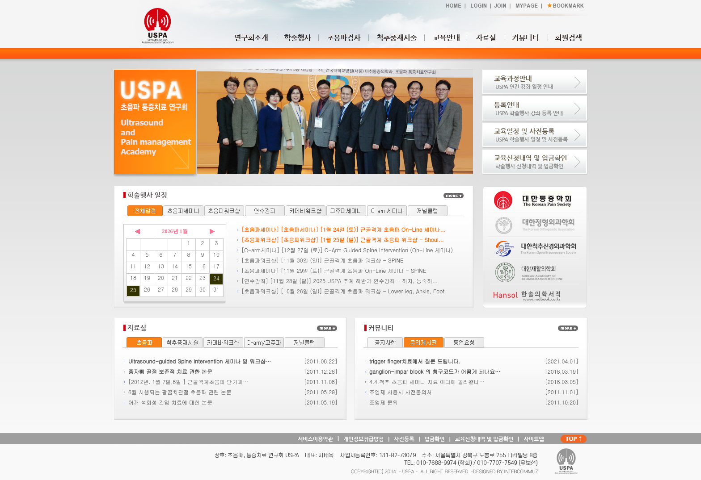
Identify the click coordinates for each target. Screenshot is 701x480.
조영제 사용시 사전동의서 (400, 392)
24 (216, 278)
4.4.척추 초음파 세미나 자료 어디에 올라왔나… (427, 381)
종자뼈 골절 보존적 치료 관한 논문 (170, 371)
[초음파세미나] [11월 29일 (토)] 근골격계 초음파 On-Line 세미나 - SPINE (333, 270)
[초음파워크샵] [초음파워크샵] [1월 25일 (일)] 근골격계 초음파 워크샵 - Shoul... (342, 239)
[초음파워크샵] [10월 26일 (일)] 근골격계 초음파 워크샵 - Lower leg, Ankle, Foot (342, 291)
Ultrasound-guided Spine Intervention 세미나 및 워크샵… (199, 361)
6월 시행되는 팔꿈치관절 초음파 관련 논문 (180, 392)
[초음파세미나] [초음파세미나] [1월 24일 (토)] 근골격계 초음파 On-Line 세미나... (343, 229)
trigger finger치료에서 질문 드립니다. (414, 361)
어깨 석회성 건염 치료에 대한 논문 (170, 402)
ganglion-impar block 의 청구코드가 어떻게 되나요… (434, 371)
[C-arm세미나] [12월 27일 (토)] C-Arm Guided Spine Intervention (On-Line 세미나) (347, 250)
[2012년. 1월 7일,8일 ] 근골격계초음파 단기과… (188, 381)
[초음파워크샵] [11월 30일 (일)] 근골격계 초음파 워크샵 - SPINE (322, 260)
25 (133, 289)
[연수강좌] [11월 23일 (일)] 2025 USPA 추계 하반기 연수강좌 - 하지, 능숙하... (339, 280)
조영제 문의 (383, 402)
